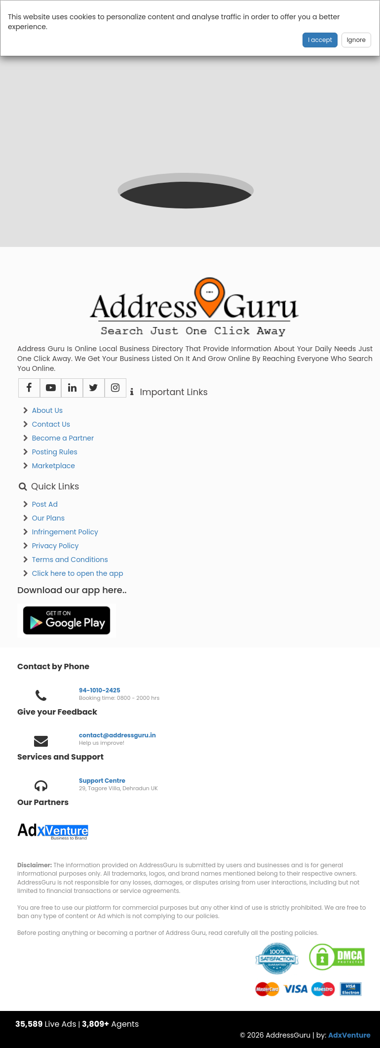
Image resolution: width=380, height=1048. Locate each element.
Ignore (356, 40)
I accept (320, 40)
